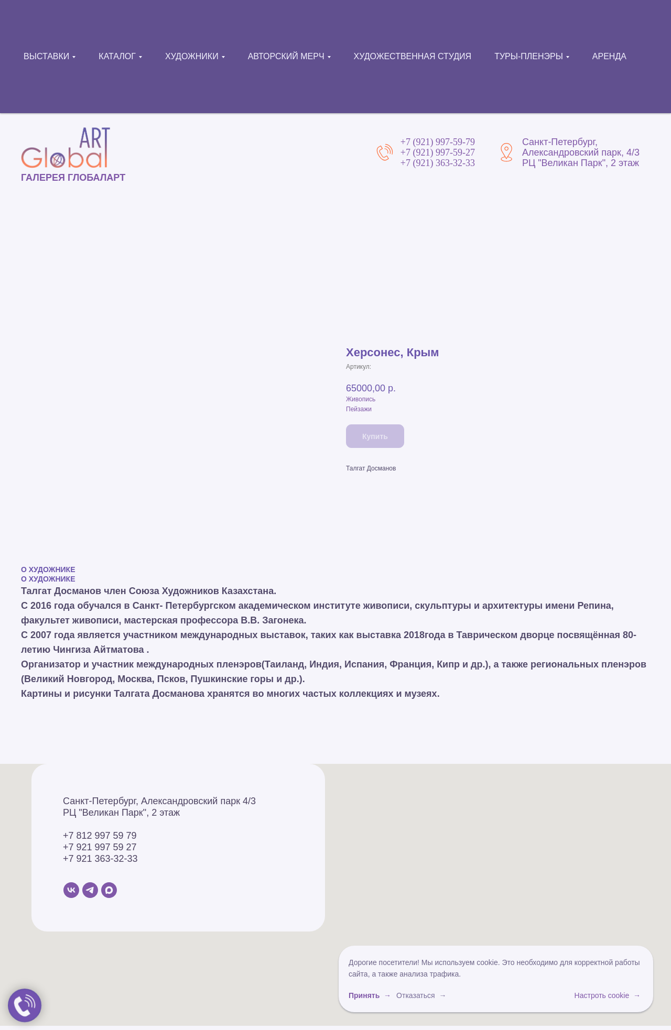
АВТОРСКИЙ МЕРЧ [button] (286, 56)
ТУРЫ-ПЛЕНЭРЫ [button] (528, 56)
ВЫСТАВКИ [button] (46, 56)
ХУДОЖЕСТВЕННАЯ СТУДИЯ (413, 56)
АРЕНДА (609, 56)
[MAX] (109, 890)
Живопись (360, 399)
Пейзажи (359, 409)
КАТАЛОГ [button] (117, 56)
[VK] (71, 890)
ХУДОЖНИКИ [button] (192, 56)
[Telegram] (90, 890)
